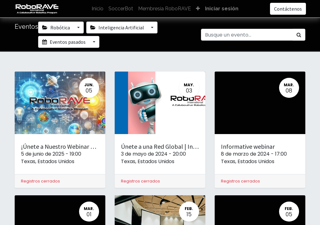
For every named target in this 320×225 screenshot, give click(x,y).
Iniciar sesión (221, 9)
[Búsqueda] (298, 35)
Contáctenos (287, 9)
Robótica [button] (56, 27)
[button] (197, 8)
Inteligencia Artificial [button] (117, 27)
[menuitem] (97, 8)
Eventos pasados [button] (64, 42)
